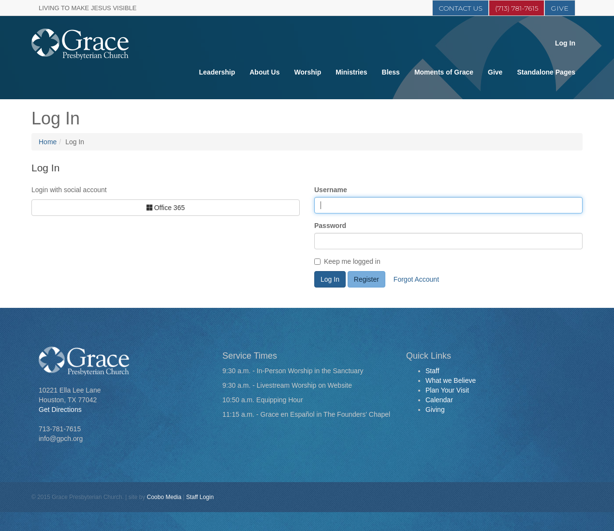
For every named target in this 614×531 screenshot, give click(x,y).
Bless (391, 72)
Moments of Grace (443, 72)
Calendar (439, 400)
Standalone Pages (546, 72)
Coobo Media (164, 497)
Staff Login (200, 497)
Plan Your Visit (447, 390)
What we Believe (450, 380)
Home (48, 142)
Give (560, 8)
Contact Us (460, 8)
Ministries (351, 72)
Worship (307, 72)
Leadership (217, 72)
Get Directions (60, 409)
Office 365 (165, 208)
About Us (264, 72)
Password (330, 225)
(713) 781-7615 (517, 8)
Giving (435, 409)
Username (330, 190)
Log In (565, 43)
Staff (432, 371)
